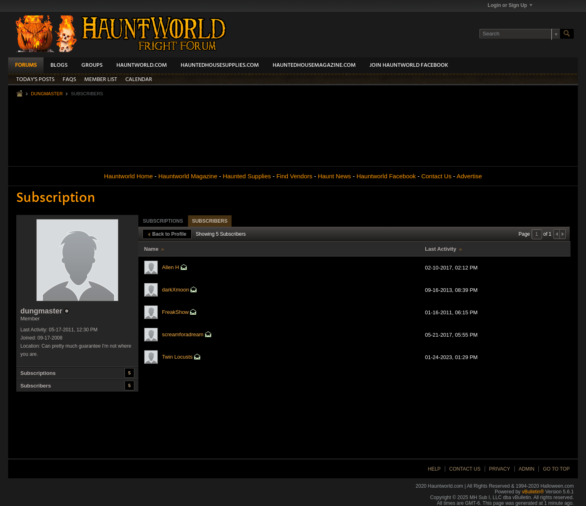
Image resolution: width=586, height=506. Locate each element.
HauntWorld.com (141, 65)
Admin (527, 469)
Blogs (59, 65)
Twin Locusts (177, 357)
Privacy (499, 469)
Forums (26, 65)
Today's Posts (35, 79)
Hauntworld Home (128, 176)
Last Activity (440, 249)
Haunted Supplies (247, 176)
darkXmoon (175, 290)
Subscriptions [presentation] (163, 221)
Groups (92, 65)
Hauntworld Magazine (187, 176)
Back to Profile (167, 234)
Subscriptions (38, 373)
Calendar (138, 79)
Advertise (469, 176)
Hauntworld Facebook (386, 176)
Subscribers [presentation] (209, 221)
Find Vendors (294, 176)
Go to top (556, 469)
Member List (100, 79)
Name (151, 249)
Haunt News (334, 176)
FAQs (69, 79)
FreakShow (175, 312)
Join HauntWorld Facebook (409, 65)
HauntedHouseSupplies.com (220, 65)
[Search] (519, 34)
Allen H (170, 267)
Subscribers (35, 386)
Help (434, 469)
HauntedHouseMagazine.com (314, 65)
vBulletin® (533, 492)
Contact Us (436, 176)
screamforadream (182, 334)
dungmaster (47, 93)
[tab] (163, 221)
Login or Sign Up (510, 5)
